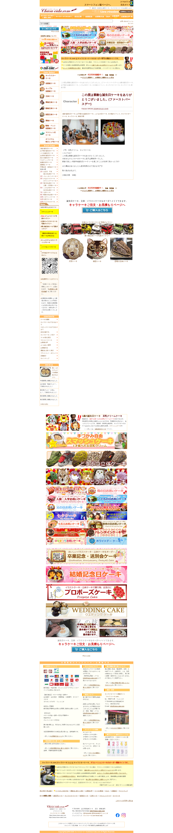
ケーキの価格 (45, 319)
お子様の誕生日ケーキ (47, 151)
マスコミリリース (46, 340)
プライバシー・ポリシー (48, 353)
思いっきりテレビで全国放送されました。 (55, 372)
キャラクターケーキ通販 (57, 813)
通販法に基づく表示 (47, 350)
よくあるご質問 (46, 345)
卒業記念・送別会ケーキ (48, 167)
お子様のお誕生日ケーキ (85, 114)
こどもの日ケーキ (49, 188)
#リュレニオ (104, 813)
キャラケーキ (72, 116)
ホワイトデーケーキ (49, 181)
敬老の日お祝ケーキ (49, 195)
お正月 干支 (47, 171)
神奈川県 (81, 116)
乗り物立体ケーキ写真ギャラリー (97, 235)
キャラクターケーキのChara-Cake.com (87, 832)
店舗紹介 (43, 356)
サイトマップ (45, 358)
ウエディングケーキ (46, 160)
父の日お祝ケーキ (49, 190)
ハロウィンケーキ (49, 197)
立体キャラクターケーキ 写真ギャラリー (97, 222)
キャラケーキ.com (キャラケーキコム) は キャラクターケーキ (65, 763)
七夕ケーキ (47, 192)
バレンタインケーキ (49, 176)
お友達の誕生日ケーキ (47, 155)
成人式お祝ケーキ (49, 174)
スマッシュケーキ (115, 426)
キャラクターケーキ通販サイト (115, 694)
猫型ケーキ (97, 260)
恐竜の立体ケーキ (121, 260)
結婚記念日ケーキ (46, 162)
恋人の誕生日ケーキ (46, 158)
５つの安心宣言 (46, 337)
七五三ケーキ (47, 199)
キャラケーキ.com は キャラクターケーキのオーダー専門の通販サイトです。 (90, 58)
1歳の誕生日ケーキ (46, 148)
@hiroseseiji (96, 813)
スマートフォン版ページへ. (97, 5)
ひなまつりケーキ (49, 178)
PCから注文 (55, 31)
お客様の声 (44, 342)
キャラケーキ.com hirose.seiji (92, 815)
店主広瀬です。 (46, 332)
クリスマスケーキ (49, 201)
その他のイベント (114, 114)
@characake (87, 813)
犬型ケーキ (73, 260)
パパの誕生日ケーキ (46, 153)
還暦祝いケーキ (45, 165)
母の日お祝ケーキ (49, 183)
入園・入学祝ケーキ (49, 185)
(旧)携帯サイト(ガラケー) (49, 279)
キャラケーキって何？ (48, 335)
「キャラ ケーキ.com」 (112, 696)
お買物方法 (44, 348)
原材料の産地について (48, 36)
